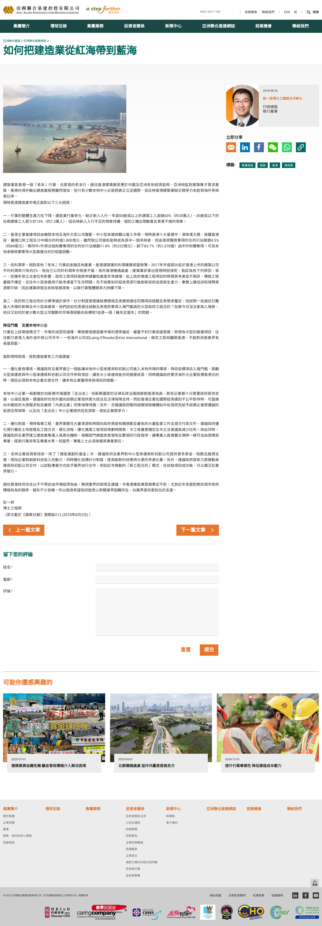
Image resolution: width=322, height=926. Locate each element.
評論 (8, 591)
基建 (263, 165)
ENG (287, 12)
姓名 (8, 567)
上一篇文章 (23, 530)
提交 (209, 650)
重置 (186, 650)
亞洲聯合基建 (11, 41)
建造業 (288, 165)
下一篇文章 (198, 530)
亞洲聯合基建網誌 (34, 41)
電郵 (8, 579)
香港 (275, 165)
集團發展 (247, 165)
